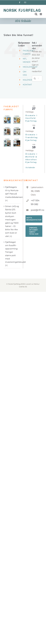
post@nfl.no (36, 210)
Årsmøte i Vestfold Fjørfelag (32, 118)
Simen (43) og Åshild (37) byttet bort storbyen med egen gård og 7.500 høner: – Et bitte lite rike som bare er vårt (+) (12, 221)
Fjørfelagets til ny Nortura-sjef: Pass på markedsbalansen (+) (12, 194)
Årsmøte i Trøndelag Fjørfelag (32, 137)
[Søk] (35, 78)
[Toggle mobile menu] (41, 14)
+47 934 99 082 (35, 202)
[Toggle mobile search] (36, 14)
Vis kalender (30, 167)
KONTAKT (27, 84)
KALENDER (28, 80)
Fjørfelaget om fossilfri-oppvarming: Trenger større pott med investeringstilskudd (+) (12, 253)
